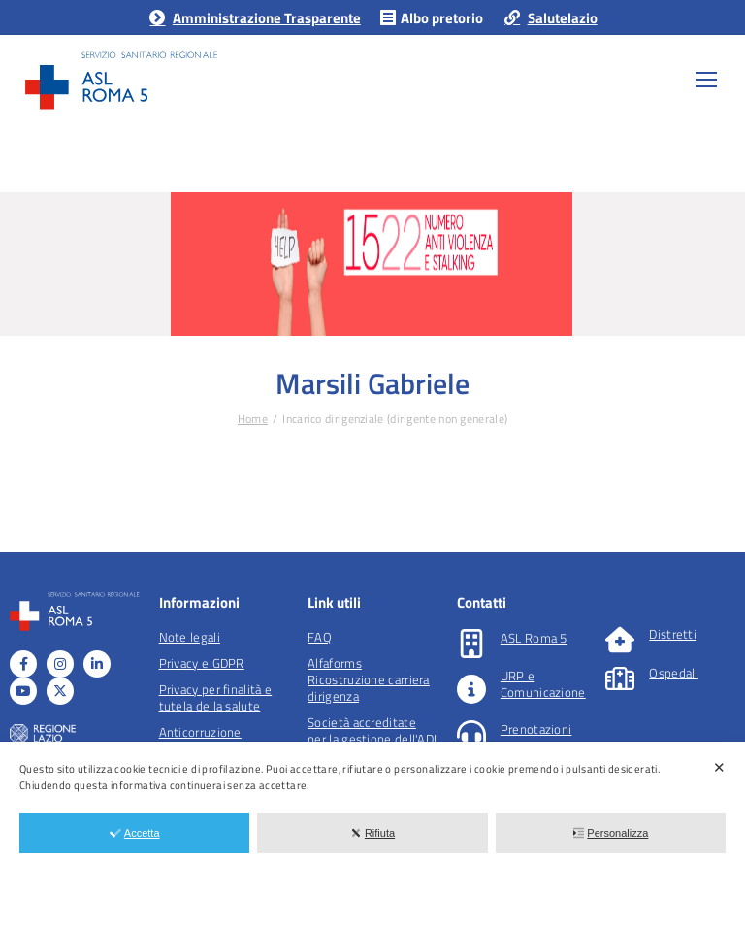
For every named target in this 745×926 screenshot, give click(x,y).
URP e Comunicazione (543, 684)
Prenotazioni (536, 729)
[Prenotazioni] (471, 734)
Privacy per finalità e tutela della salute (216, 697)
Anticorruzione (200, 732)
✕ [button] (719, 767)
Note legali (189, 636)
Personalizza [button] (610, 833)
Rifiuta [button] (372, 833)
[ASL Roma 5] (471, 643)
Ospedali (673, 672)
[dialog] (372, 834)
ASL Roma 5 (534, 637)
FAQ (320, 636)
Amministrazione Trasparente (253, 18)
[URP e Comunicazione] (471, 689)
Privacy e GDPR (201, 663)
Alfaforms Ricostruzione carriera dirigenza (369, 679)
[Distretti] (619, 639)
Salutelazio (549, 18)
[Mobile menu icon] (706, 79)
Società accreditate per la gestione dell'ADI (372, 730)
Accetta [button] (135, 833)
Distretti (672, 634)
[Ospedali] (619, 678)
